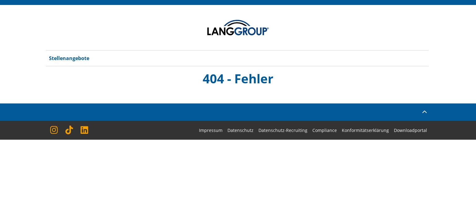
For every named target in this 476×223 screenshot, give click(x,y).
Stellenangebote (69, 58)
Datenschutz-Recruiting (282, 130)
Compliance (324, 130)
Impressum (211, 130)
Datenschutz (240, 130)
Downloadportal (410, 130)
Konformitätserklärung (365, 130)
